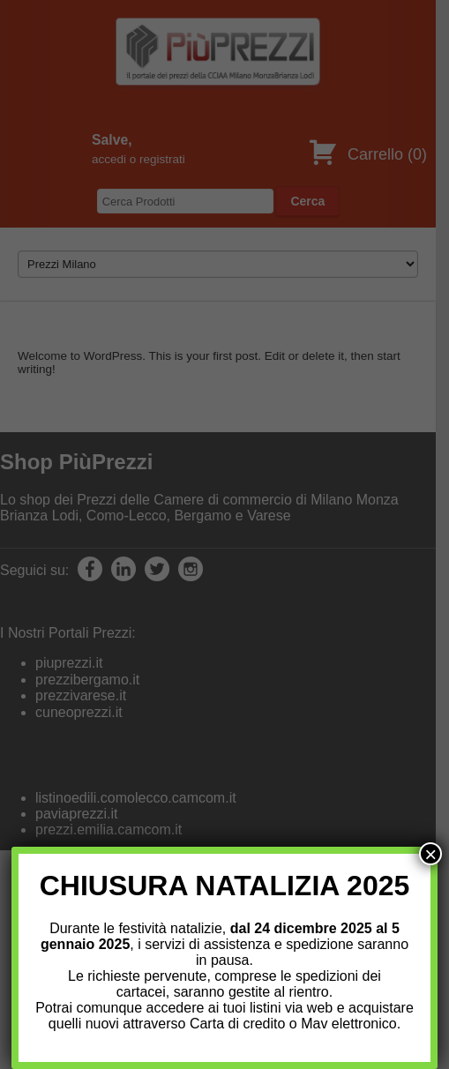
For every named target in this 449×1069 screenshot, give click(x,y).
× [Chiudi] (430, 853)
